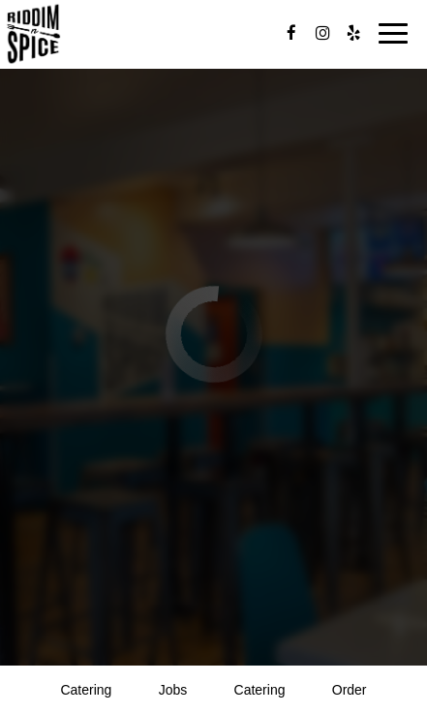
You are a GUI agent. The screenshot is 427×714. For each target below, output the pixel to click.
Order (349, 690)
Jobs (173, 690)
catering (85, 690)
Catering (260, 690)
